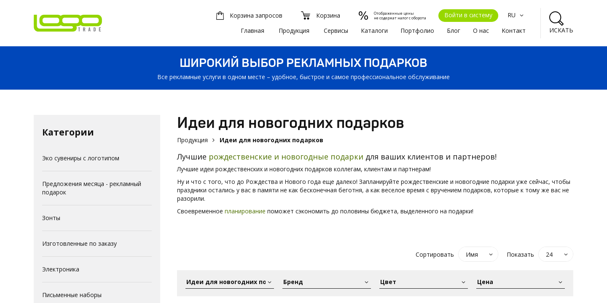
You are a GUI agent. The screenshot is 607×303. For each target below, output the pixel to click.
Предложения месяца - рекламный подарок (91, 188)
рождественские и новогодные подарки (287, 157)
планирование (245, 211)
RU (517, 15)
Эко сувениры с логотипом (80, 158)
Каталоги (374, 31)
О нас (481, 31)
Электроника (60, 269)
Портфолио (417, 31)
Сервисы (336, 31)
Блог (453, 31)
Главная (252, 31)
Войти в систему (468, 15)
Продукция (294, 31)
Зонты (51, 218)
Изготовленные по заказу (79, 243)
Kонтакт (514, 31)
